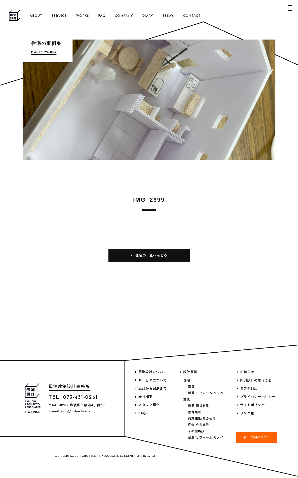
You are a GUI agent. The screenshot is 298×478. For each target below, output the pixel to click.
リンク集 (247, 413)
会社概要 (145, 396)
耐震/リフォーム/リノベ (205, 393)
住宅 (186, 380)
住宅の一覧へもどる (151, 255)
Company (124, 16)
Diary (147, 16)
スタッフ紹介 (149, 405)
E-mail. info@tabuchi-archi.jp (73, 411)
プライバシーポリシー (258, 396)
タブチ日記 (249, 388)
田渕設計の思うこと (256, 380)
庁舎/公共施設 (198, 424)
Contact (192, 16)
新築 (191, 386)
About (36, 16)
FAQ (102, 16)
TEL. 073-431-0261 (73, 397)
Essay (168, 16)
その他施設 (196, 431)
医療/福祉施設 (198, 405)
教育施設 (194, 412)
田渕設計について (152, 372)
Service (59, 16)
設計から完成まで (152, 388)
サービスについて (152, 380)
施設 (186, 399)
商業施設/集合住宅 (202, 418)
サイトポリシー (252, 405)
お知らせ (247, 372)
